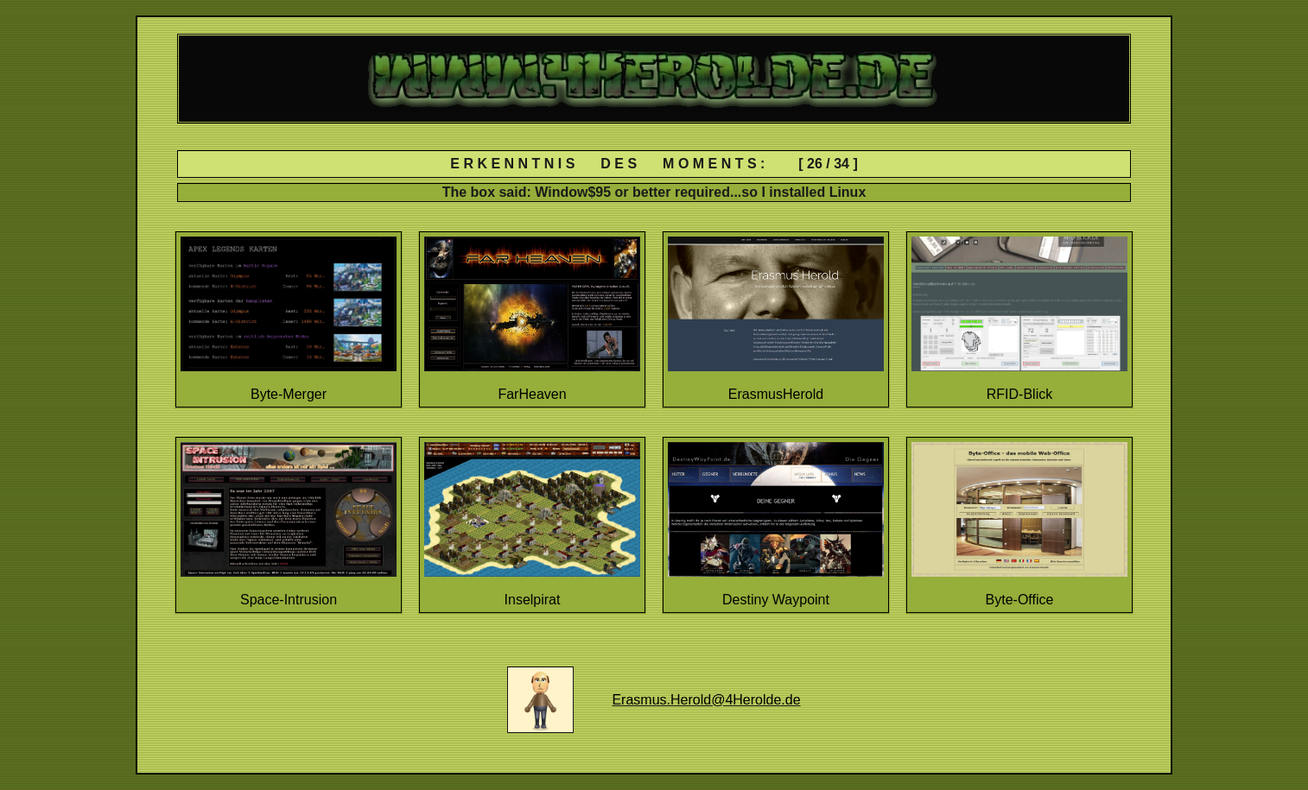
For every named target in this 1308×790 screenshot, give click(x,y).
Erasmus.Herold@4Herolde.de (706, 699)
